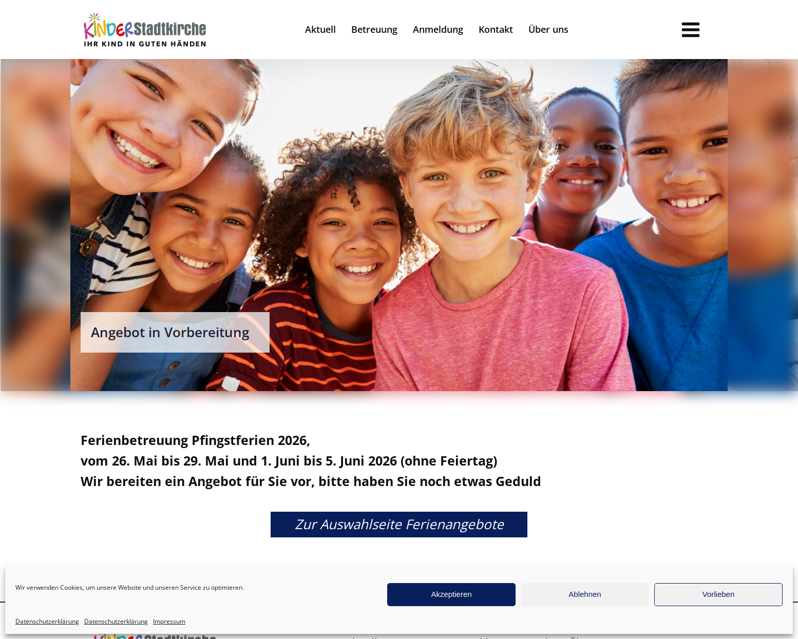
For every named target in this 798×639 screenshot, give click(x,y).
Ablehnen (584, 594)
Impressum (169, 621)
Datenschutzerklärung (47, 621)
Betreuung (374, 29)
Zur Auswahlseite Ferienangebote (399, 524)
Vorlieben (718, 594)
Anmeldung (438, 29)
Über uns (548, 29)
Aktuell (320, 29)
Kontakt (496, 29)
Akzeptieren (451, 594)
